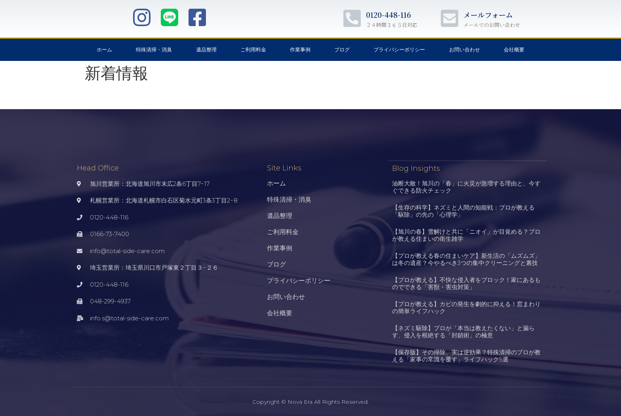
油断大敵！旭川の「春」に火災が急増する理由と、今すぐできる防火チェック (466, 186)
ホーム (104, 50)
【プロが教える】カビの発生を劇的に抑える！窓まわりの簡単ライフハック (466, 307)
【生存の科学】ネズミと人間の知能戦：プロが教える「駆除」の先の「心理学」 (463, 210)
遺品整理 (206, 50)
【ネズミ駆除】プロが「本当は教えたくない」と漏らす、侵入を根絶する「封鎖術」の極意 (463, 331)
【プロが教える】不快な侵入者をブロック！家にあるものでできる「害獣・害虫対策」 (466, 283)
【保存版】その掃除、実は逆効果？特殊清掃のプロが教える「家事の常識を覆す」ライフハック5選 (466, 355)
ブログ (342, 50)
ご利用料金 (253, 50)
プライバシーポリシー (399, 50)
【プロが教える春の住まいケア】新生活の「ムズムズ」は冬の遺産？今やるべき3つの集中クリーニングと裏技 (466, 258)
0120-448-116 (388, 14)
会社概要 (514, 50)
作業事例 (300, 50)
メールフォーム (488, 14)
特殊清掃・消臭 (154, 50)
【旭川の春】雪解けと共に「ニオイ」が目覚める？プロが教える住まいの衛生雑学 (466, 234)
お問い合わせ (464, 50)
